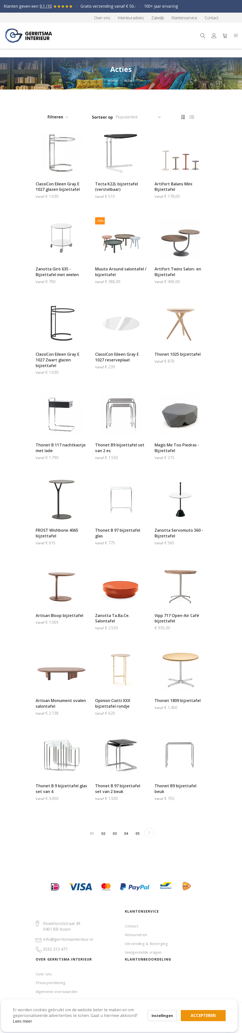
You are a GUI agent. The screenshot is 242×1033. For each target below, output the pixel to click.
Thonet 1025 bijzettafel (178, 354)
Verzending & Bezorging (146, 943)
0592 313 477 (55, 949)
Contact (131, 925)
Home (113, 80)
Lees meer (29, 1014)
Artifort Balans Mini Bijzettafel (173, 186)
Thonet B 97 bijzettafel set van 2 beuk (117, 788)
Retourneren (136, 934)
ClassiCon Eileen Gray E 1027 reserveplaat (117, 357)
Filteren (55, 117)
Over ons (44, 973)
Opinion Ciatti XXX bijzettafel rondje (112, 703)
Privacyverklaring (51, 982)
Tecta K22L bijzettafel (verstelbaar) (116, 186)
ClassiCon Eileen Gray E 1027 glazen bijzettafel (58, 186)
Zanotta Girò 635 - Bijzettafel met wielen (57, 271)
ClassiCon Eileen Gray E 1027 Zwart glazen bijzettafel (57, 360)
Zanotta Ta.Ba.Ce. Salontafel (112, 618)
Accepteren (171, 1006)
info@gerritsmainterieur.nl (68, 939)
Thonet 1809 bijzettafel (178, 700)
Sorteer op (102, 117)
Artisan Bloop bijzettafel (59, 615)
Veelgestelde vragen (143, 952)
